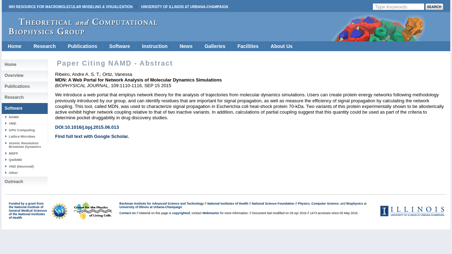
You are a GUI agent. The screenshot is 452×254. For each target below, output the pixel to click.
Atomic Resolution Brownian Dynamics (25, 145)
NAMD (14, 117)
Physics (304, 203)
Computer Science (325, 203)
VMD (12, 123)
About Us (281, 46)
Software (119, 46)
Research (45, 46)
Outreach (14, 181)
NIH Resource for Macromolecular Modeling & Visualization (70, 7)
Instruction (154, 46)
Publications (82, 46)
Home (15, 46)
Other (13, 173)
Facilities (247, 46)
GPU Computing (22, 130)
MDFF (13, 153)
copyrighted (181, 213)
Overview (14, 75)
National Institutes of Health (227, 203)
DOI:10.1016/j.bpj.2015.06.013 (87, 127)
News (186, 46)
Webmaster (210, 213)
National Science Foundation (273, 203)
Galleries (214, 46)
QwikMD (15, 160)
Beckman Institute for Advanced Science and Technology (161, 203)
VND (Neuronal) (21, 166)
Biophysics (354, 203)
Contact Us (127, 213)
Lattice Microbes (22, 136)
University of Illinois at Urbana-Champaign (184, 7)
